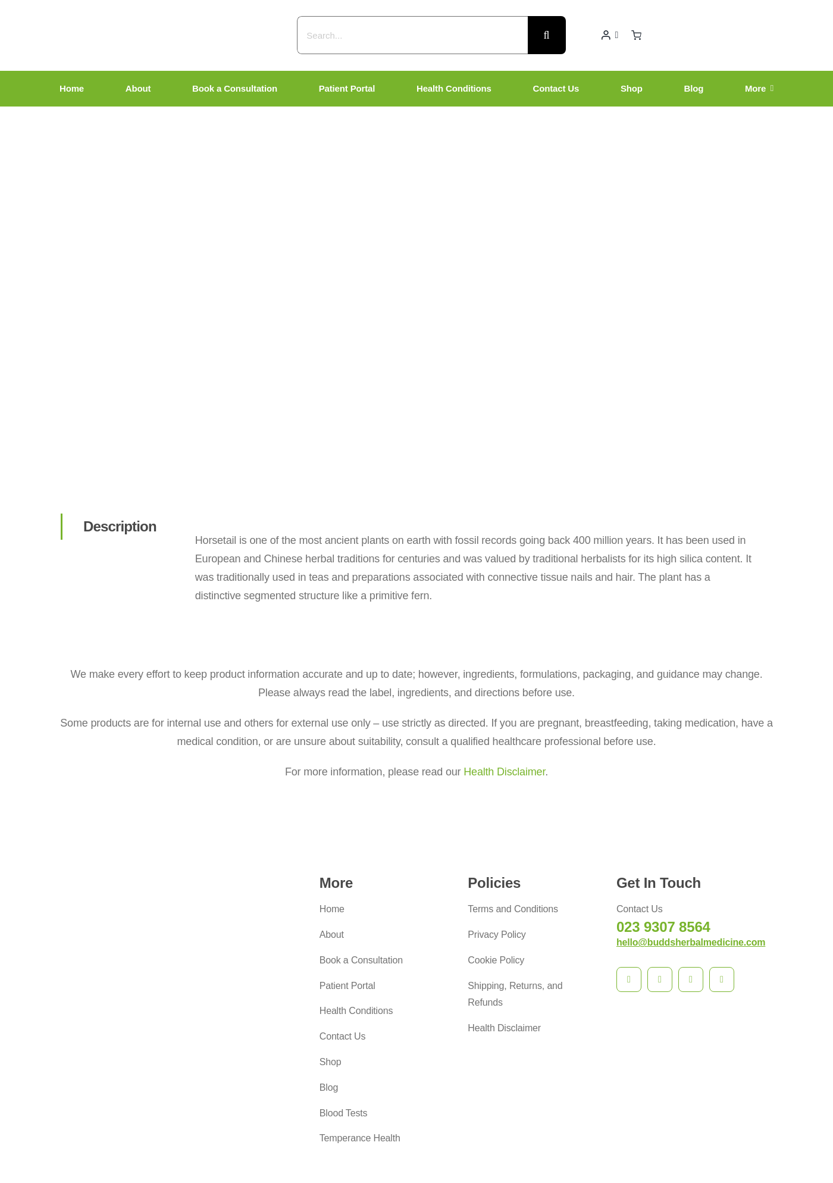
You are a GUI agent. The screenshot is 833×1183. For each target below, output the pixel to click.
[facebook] (628, 877)
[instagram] (659, 877)
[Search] (547, 35)
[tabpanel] (475, 471)
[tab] (119, 424)
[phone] (721, 877)
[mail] (690, 877)
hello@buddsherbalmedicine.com (690, 840)
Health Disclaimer (504, 669)
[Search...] (412, 35)
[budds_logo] (208, 12)
